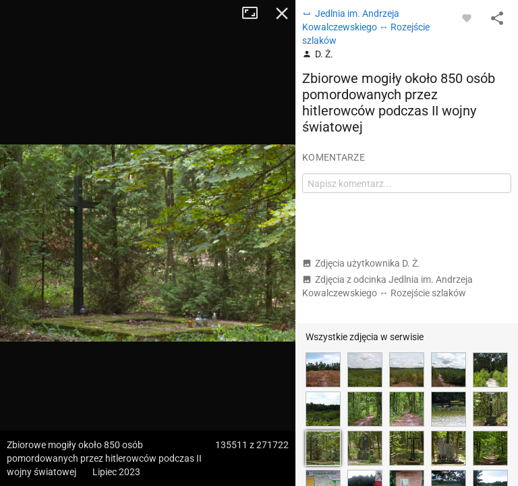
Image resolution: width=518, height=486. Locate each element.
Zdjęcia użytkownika (361, 263)
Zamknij (281, 13)
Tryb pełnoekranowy (254, 13)
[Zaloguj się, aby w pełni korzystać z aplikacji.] (467, 17)
